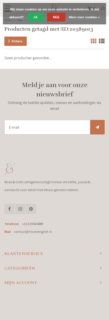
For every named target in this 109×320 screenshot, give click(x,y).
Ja (35, 17)
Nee (56, 17)
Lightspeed (76, 304)
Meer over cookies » (84, 17)
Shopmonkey (54, 309)
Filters (15, 41)
